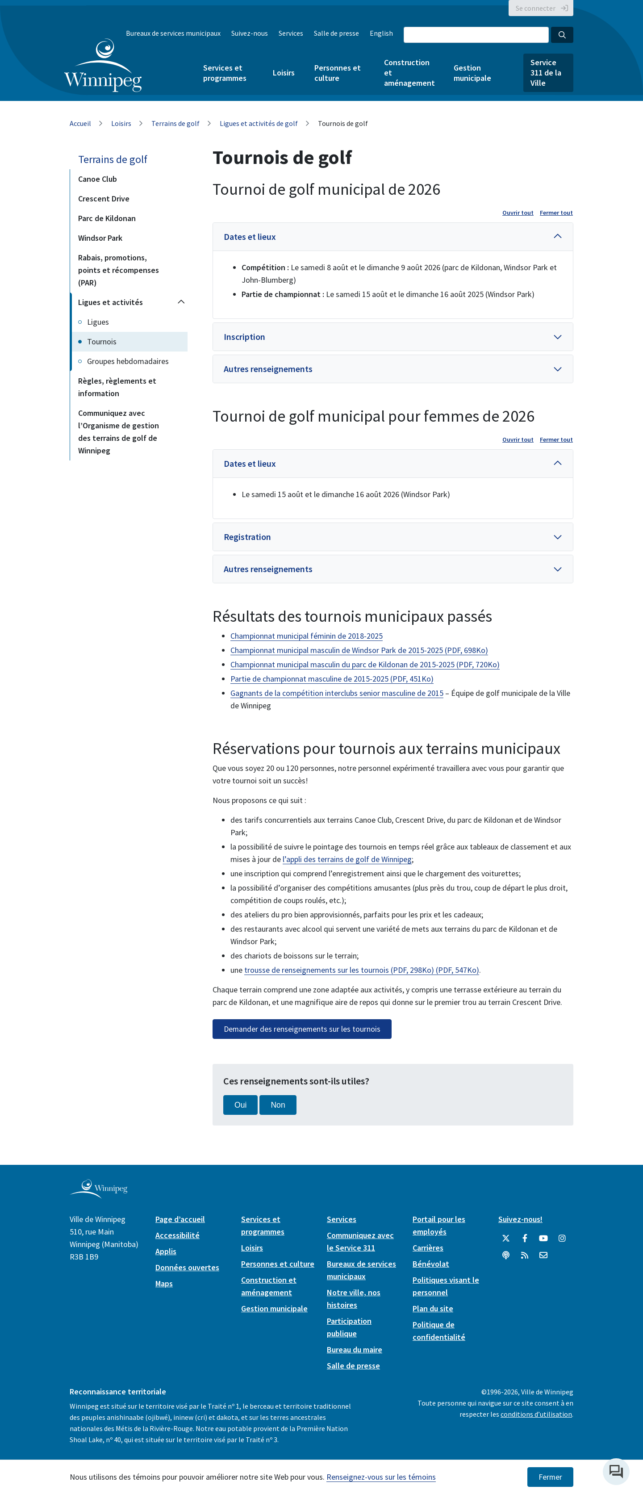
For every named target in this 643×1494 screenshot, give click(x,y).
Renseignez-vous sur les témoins (381, 1477)
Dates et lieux (250, 236)
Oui (240, 1105)
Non (278, 1105)
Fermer (550, 1477)
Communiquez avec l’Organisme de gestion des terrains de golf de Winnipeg (118, 432)
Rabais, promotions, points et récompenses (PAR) (118, 270)
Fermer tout (556, 213)
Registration (247, 536)
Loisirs (284, 72)
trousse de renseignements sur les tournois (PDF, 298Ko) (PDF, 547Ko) (361, 970)
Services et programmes (224, 73)
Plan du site (433, 1308)
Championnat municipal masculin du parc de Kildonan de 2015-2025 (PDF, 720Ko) (365, 664)
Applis (165, 1251)
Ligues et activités (110, 302)
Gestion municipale (472, 73)
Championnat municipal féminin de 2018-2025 (306, 636)
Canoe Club (97, 179)
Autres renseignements (268, 368)
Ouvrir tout (518, 213)
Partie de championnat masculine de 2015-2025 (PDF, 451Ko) (332, 679)
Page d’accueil (180, 1219)
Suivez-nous (249, 33)
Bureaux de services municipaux (173, 33)
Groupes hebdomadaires (128, 361)
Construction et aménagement (409, 72)
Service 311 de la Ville (545, 72)
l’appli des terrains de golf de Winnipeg (347, 859)
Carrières (428, 1248)
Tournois (102, 341)
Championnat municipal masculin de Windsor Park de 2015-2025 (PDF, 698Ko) (359, 650)
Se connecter (535, 8)
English (381, 33)
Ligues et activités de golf (259, 123)
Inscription (244, 336)
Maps (164, 1283)
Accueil (80, 123)
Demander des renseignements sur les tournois (302, 1029)
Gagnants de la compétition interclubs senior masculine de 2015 (336, 693)
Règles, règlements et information (117, 387)
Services (291, 33)
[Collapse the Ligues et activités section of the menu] (181, 302)
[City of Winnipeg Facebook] (524, 1238)
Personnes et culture (337, 73)
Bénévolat (431, 1264)
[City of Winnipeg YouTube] (543, 1238)
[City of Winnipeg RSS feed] (524, 1255)
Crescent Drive (103, 198)
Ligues (98, 322)
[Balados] (506, 1255)
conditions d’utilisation (536, 1414)
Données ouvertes (187, 1267)
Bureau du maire (354, 1349)
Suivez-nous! (520, 1219)
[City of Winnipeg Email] (543, 1255)
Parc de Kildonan (107, 218)
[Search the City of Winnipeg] (476, 35)
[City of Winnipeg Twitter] (506, 1238)
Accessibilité (177, 1235)
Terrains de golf (175, 123)
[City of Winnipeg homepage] (98, 1195)
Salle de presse (336, 33)
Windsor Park (100, 238)
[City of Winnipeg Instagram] (562, 1238)
